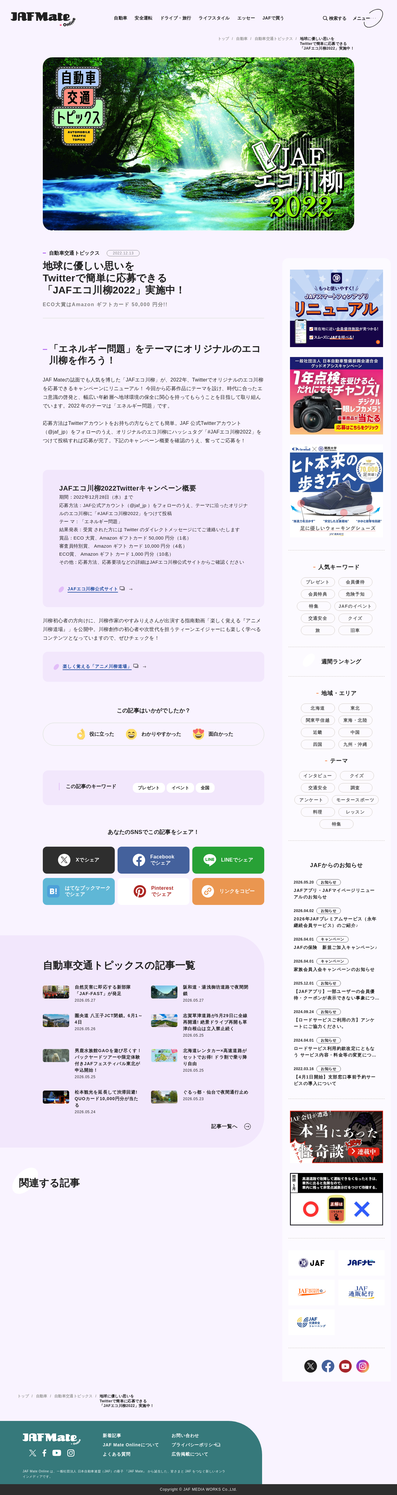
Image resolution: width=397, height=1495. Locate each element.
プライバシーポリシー (194, 1444)
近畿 (318, 732)
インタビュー (317, 775)
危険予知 (355, 594)
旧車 (355, 630)
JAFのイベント (355, 606)
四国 (318, 744)
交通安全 (318, 618)
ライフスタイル (214, 17)
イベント (180, 787)
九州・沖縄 (355, 744)
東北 (355, 708)
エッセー (246, 17)
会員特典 (318, 594)
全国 (205, 787)
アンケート (311, 799)
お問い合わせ (185, 1435)
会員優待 (355, 582)
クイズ (355, 618)
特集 (314, 606)
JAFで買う (273, 17)
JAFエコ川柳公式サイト (96, 588)
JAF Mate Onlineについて (131, 1444)
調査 (355, 787)
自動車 (120, 17)
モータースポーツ (355, 799)
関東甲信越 (318, 720)
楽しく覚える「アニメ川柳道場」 (101, 666)
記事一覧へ (224, 1126)
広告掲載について (190, 1454)
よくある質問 (116, 1454)
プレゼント (149, 787)
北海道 (317, 708)
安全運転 (143, 17)
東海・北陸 (355, 720)
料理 (318, 811)
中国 (355, 732)
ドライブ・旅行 (175, 17)
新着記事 (112, 1435)
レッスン (355, 811)
